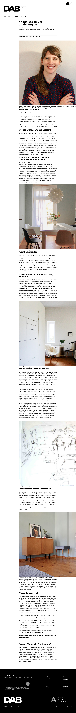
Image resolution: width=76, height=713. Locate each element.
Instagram (65, 686)
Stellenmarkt (66, 679)
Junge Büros (28, 36)
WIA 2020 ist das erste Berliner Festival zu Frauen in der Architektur (36, 647)
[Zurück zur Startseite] (17, 9)
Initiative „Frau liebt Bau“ (47, 374)
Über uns (48, 686)
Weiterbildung (66, 678)
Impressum (62, 706)
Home (5, 16)
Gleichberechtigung (36, 36)
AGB (56, 706)
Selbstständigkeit (22, 36)
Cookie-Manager (49, 706)
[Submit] (28, 684)
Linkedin (65, 688)
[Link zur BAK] (60, 699)
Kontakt (47, 688)
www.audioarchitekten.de (26, 632)
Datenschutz (69, 706)
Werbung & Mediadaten (51, 678)
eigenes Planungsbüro (42, 116)
